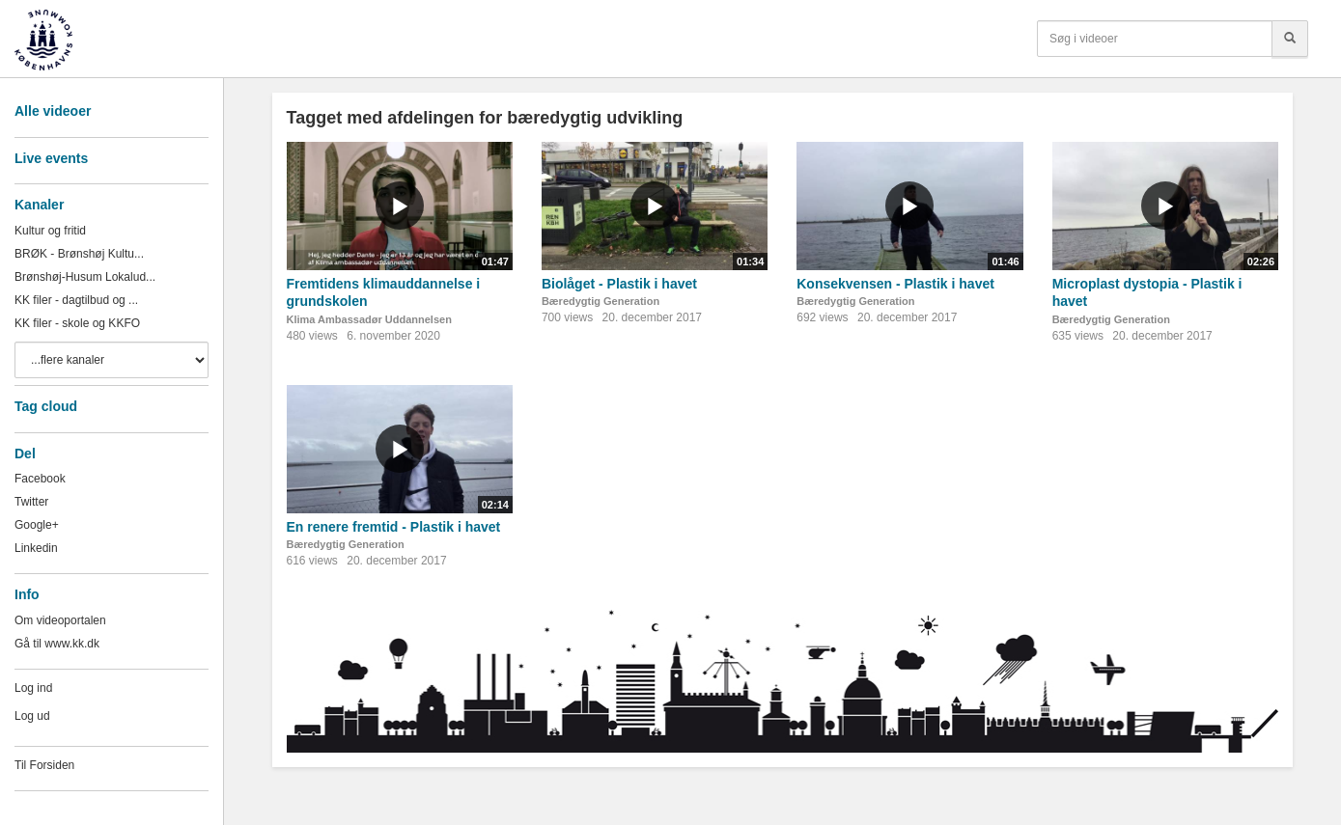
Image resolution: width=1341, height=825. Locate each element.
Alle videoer (52, 111)
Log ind (33, 688)
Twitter (31, 502)
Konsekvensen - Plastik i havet (895, 283)
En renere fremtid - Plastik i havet (394, 527)
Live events (51, 158)
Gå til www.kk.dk (56, 643)
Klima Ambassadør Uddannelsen (369, 319)
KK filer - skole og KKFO (77, 323)
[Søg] (1289, 38)
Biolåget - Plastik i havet (619, 283)
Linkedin (36, 548)
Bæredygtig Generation (600, 301)
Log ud (32, 716)
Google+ (36, 525)
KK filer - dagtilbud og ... (76, 300)
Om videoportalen (60, 620)
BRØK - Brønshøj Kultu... (79, 254)
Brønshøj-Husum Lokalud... (84, 277)
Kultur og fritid (50, 230)
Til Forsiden (44, 765)
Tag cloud (45, 406)
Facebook (40, 478)
